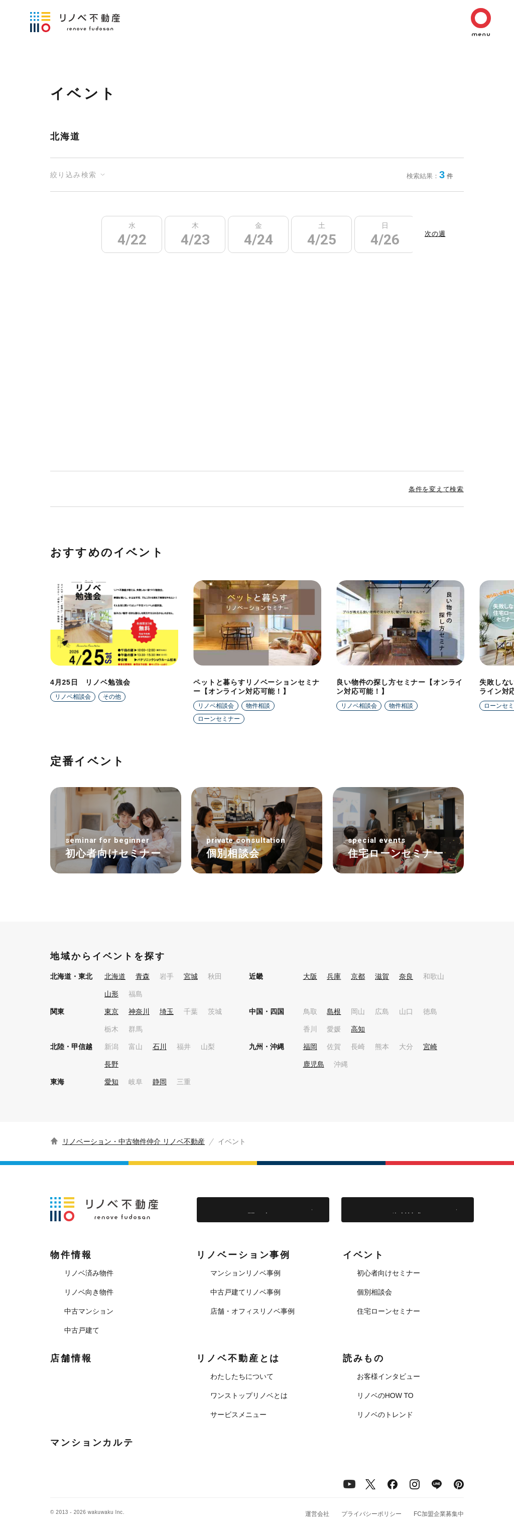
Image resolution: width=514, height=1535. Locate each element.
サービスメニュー (238, 1414)
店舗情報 (71, 1358)
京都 (358, 976)
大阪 (310, 976)
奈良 (406, 976)
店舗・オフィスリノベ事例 (252, 1311)
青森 (143, 976)
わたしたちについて (242, 1376)
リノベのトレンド (385, 1414)
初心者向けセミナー (388, 1272)
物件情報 (71, 1255)
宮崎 (430, 1047)
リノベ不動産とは (238, 1358)
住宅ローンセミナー (388, 1311)
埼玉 (167, 1011)
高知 (358, 1029)
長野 (111, 1064)
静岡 (160, 1082)
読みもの (364, 1358)
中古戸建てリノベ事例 (245, 1292)
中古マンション (88, 1311)
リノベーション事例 (243, 1255)
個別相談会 (374, 1292)
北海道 (114, 976)
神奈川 (139, 1011)
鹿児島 (313, 1064)
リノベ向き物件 (88, 1292)
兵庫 (334, 976)
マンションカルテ (92, 1443)
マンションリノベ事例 (245, 1272)
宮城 (191, 976)
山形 (111, 994)
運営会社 (317, 1513)
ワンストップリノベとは (249, 1395)
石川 (160, 1047)
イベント (364, 1255)
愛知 (111, 1082)
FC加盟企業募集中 (439, 1513)
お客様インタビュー (388, 1376)
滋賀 (382, 976)
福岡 (310, 1047)
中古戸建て (81, 1330)
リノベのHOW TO (385, 1395)
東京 (111, 1011)
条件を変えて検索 (436, 488)
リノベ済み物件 (88, 1272)
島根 (334, 1011)
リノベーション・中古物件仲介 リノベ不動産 (133, 1141)
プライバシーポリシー (371, 1513)
